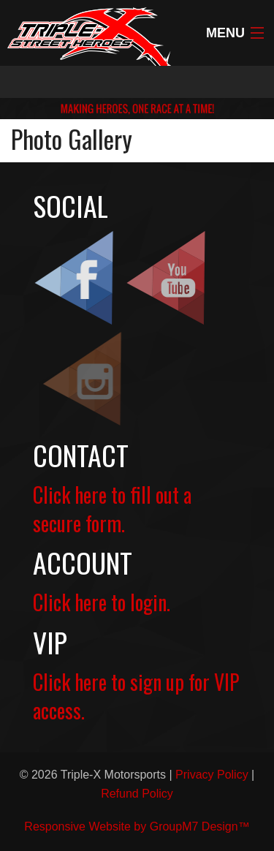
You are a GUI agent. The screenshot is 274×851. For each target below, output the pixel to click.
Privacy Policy (211, 774)
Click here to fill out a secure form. (112, 509)
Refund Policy (137, 793)
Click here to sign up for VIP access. (136, 696)
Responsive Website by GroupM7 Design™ (136, 826)
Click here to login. (101, 602)
